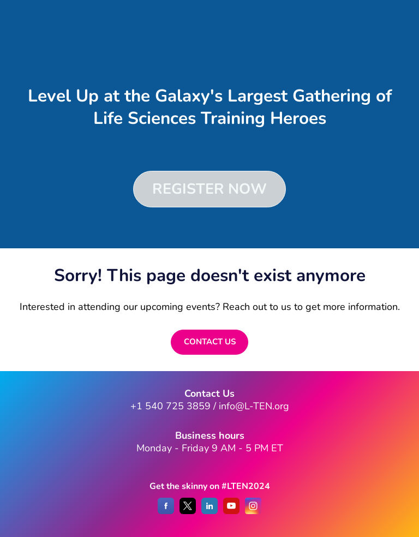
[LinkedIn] (209, 512)
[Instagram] (253, 512)
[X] (187, 512)
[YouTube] (231, 512)
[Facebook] (166, 512)
